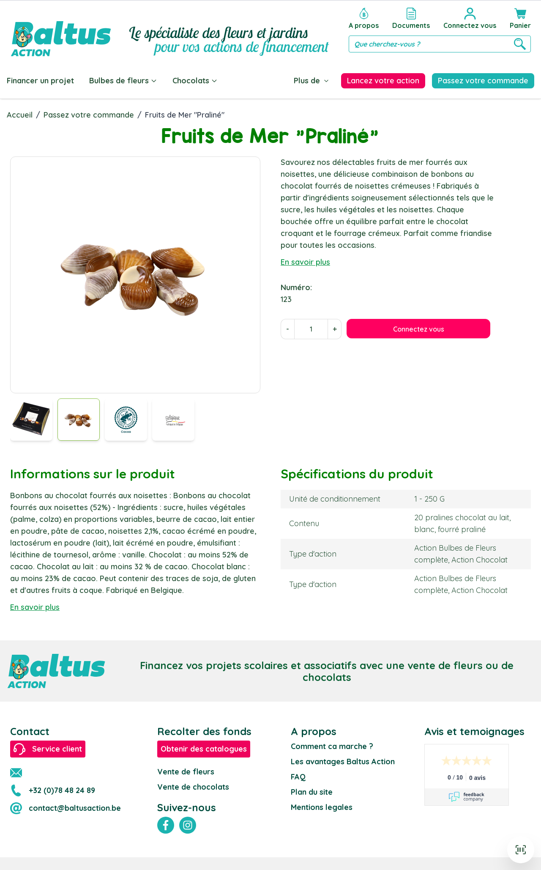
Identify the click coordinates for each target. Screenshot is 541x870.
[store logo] (61, 30)
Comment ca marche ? (332, 746)
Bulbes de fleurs (123, 80)
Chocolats (195, 80)
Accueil (20, 115)
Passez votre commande (89, 115)
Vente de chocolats (193, 787)
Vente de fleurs (185, 772)
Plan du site (312, 792)
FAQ (298, 777)
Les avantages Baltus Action (343, 761)
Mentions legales (321, 807)
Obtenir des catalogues (204, 749)
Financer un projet (40, 80)
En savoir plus (305, 262)
